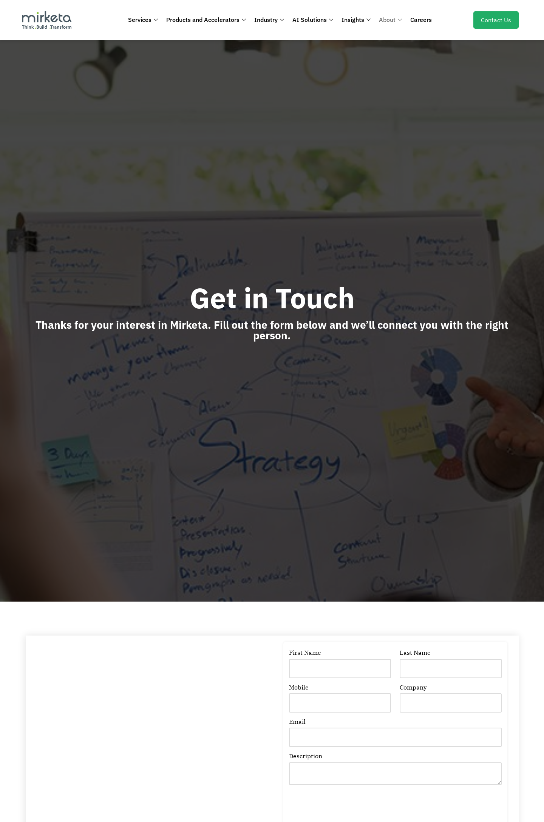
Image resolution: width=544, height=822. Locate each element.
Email (297, 721)
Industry (269, 19)
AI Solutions (312, 19)
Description (305, 756)
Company (413, 687)
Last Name (415, 652)
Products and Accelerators (206, 19)
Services (143, 19)
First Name (305, 652)
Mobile (299, 687)
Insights (356, 19)
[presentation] (346, 807)
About (390, 19)
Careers (421, 19)
